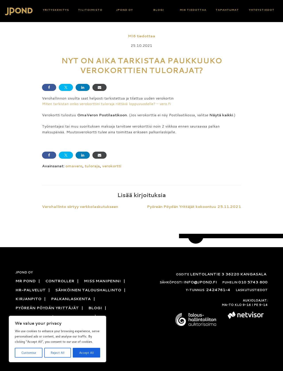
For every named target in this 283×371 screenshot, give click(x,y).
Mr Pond (25, 280)
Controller (59, 280)
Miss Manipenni (102, 280)
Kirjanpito (28, 298)
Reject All (57, 352)
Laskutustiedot (252, 290)
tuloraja (92, 165)
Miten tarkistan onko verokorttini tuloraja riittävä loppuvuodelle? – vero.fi (106, 103)
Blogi (158, 10)
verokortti (111, 165)
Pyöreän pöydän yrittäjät (47, 307)
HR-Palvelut (30, 289)
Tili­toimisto (90, 10)
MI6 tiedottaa (193, 10)
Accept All (86, 352)
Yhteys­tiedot (261, 10)
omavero (73, 165)
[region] (57, 339)
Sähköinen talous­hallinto (88, 289)
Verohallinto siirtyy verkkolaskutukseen (80, 206)
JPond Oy (124, 10)
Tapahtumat (227, 10)
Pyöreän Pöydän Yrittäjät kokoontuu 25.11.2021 (194, 206)
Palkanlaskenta (71, 298)
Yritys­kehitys (56, 10)
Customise (28, 352)
